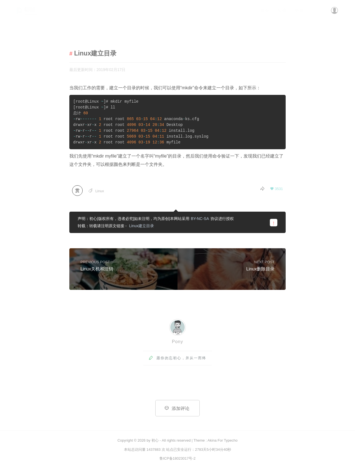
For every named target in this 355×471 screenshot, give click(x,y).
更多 (299, 10)
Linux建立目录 (141, 226)
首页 (264, 10)
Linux (99, 191)
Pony (177, 341)
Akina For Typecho (222, 440)
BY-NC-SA (200, 218)
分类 (282, 10)
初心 (155, 440)
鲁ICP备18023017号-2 (177, 458)
